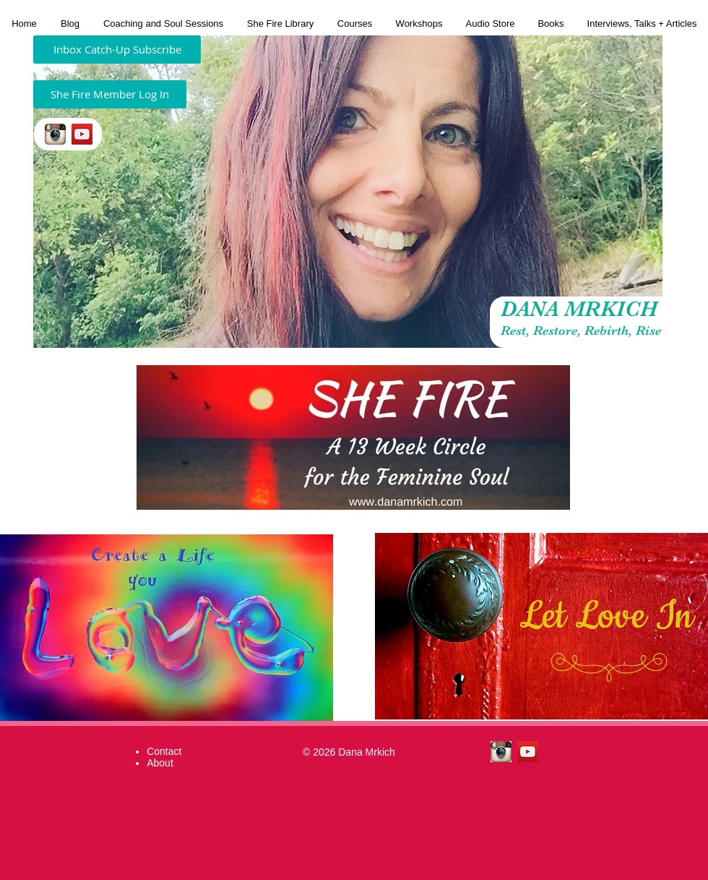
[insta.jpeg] (55, 134)
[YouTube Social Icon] (82, 134)
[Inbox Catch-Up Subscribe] (117, 49)
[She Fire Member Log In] (109, 94)
